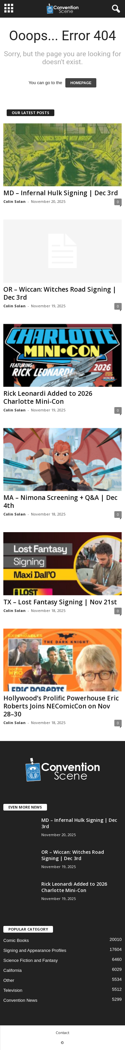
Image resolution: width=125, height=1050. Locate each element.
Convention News (20, 1000)
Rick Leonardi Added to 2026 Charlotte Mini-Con (47, 397)
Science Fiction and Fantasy (30, 960)
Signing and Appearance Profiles (34, 950)
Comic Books (16, 940)
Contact (62, 1032)
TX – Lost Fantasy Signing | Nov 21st (60, 602)
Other (8, 980)
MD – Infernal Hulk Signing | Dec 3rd (60, 193)
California (12, 970)
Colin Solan (14, 201)
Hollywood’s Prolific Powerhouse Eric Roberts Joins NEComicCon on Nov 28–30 (61, 706)
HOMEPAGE (80, 83)
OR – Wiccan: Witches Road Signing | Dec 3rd (59, 293)
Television (12, 990)
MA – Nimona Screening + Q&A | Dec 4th (60, 501)
